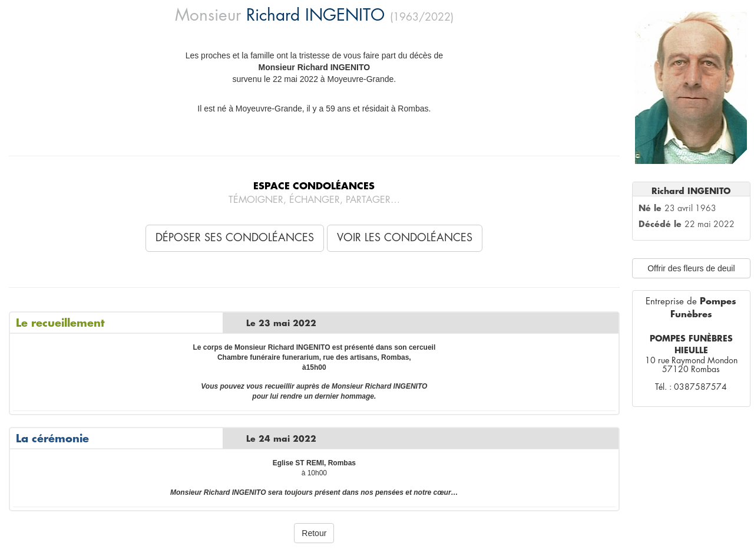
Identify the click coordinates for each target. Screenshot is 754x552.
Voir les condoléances (404, 237)
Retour (314, 533)
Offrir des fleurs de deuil (691, 268)
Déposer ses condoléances (235, 237)
